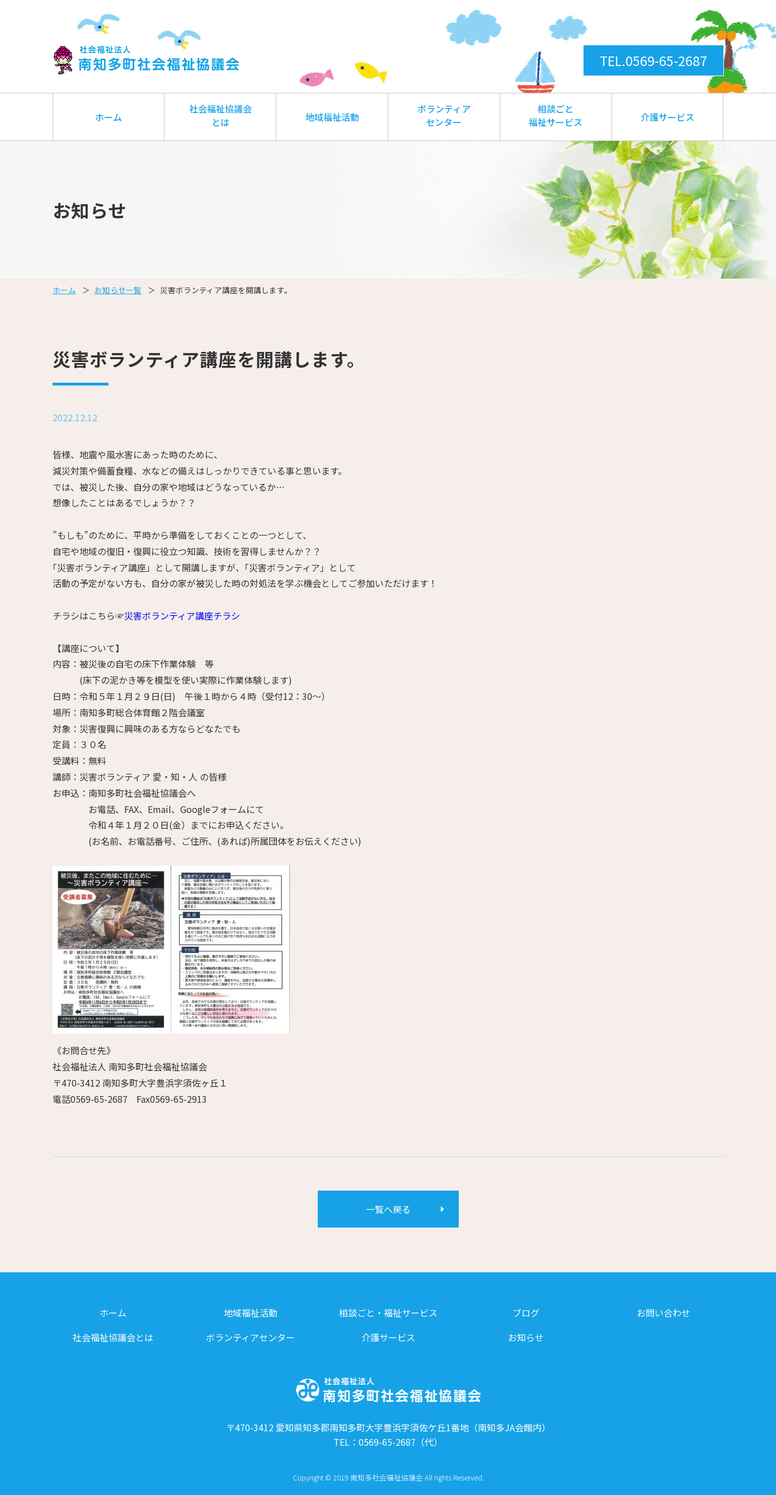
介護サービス (667, 117)
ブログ (525, 1312)
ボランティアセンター (444, 115)
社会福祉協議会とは (220, 115)
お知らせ (526, 1337)
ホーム (108, 117)
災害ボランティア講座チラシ (182, 615)
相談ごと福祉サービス (555, 115)
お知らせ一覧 (118, 289)
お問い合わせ (663, 1312)
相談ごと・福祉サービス (388, 1312)
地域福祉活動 (332, 117)
